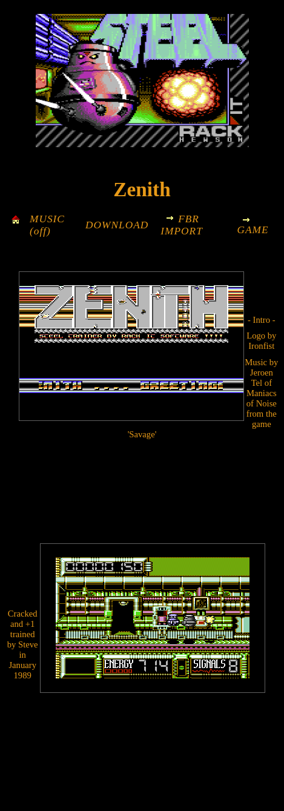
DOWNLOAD (116, 225)
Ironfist (261, 346)
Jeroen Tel (261, 378)
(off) (40, 231)
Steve (28, 644)
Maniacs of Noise (261, 398)
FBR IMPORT (181, 225)
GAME (252, 230)
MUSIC (47, 219)
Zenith (141, 189)
